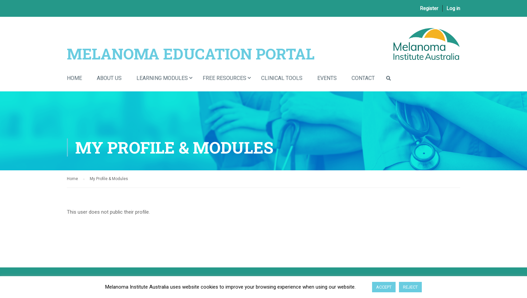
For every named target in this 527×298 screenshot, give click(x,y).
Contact (363, 78)
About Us (109, 78)
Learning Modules (162, 78)
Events (327, 78)
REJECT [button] (410, 287)
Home (74, 78)
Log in (453, 8)
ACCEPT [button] (384, 287)
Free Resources (224, 78)
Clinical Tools (281, 78)
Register (429, 8)
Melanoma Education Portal (191, 53)
